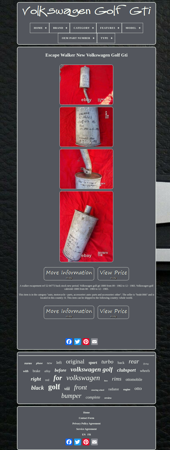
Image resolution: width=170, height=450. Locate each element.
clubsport (126, 370)
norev (28, 363)
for (57, 378)
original (75, 361)
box (106, 380)
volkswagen (83, 378)
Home (86, 412)
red (47, 380)
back (121, 363)
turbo (107, 362)
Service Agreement (86, 429)
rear (134, 361)
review (108, 397)
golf (54, 387)
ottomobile (134, 379)
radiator (113, 389)
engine (126, 389)
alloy (47, 371)
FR (89, 434)
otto (138, 388)
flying (146, 363)
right (36, 379)
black (37, 388)
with (25, 371)
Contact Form (86, 418)
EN (84, 434)
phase (39, 363)
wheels (145, 371)
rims (116, 379)
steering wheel (97, 390)
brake (36, 371)
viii (67, 388)
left (59, 362)
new (49, 363)
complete (93, 397)
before (60, 370)
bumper (71, 395)
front (80, 387)
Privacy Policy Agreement (86, 423)
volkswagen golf (91, 369)
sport (93, 362)
